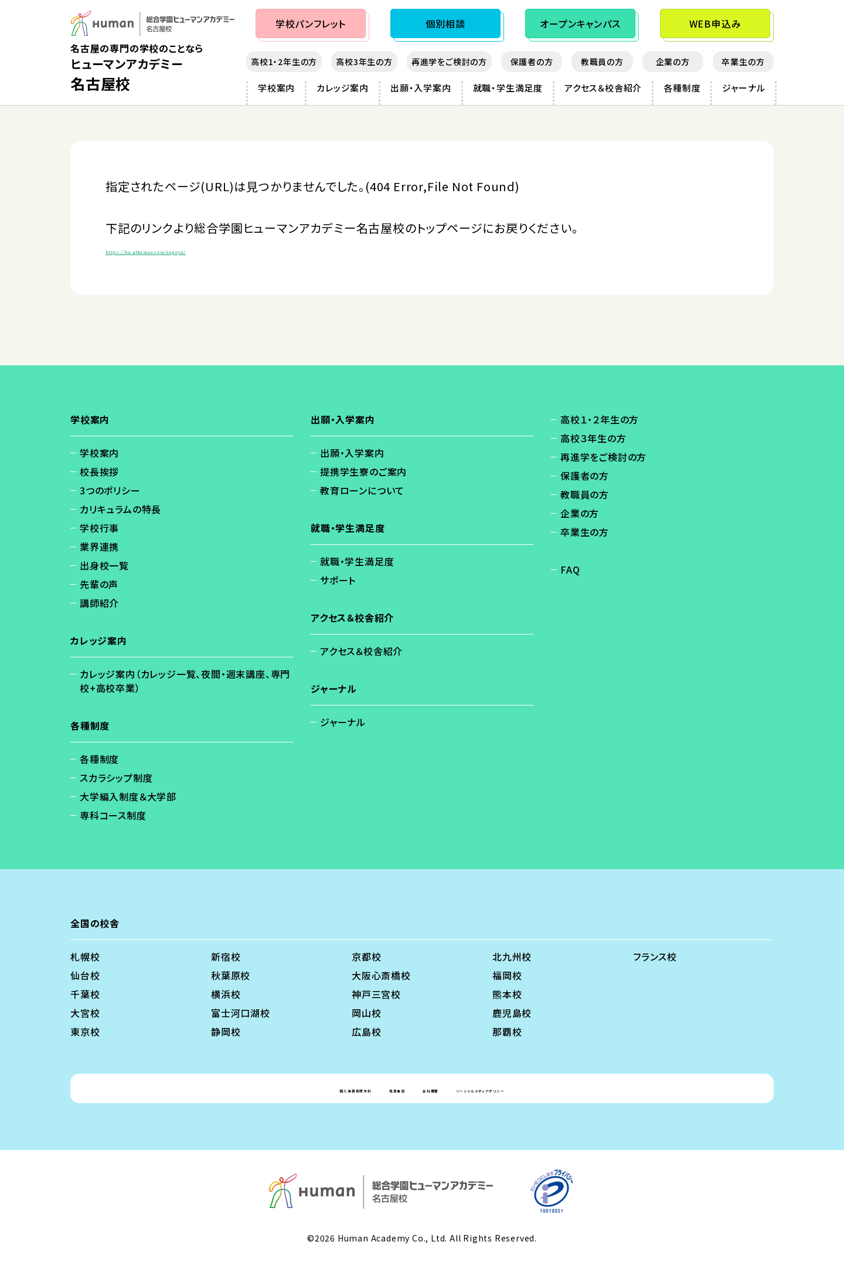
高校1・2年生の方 (284, 61)
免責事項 (375, 1088)
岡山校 (366, 1013)
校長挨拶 (99, 471)
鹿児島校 (512, 1013)
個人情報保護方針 (299, 1088)
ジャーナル (743, 88)
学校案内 (276, 88)
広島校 (366, 1031)
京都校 (366, 956)
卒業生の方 (743, 61)
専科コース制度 (113, 815)
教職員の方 (602, 61)
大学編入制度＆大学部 (128, 796)
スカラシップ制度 (116, 778)
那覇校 (507, 1031)
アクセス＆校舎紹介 (603, 88)
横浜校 (225, 994)
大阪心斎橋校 (381, 975)
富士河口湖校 (240, 1013)
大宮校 (85, 1013)
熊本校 (507, 994)
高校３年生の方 (593, 438)
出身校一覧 (104, 565)
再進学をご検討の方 (449, 61)
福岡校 (507, 975)
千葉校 (85, 994)
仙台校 (85, 975)
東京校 (85, 1031)
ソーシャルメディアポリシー (527, 1088)
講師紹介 (99, 603)
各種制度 (681, 88)
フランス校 (655, 956)
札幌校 (85, 956)
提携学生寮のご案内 (363, 471)
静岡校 (225, 1031)
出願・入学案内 (420, 88)
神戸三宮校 (376, 994)
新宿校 (225, 956)
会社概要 (432, 1088)
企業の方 (673, 61)
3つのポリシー (110, 490)
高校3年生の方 (364, 61)
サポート (338, 580)
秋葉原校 (230, 975)
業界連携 (99, 547)
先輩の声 (99, 584)
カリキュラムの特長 (120, 509)
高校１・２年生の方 (599, 419)
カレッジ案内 (342, 88)
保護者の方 (532, 61)
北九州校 (512, 956)
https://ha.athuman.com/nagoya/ (204, 248)
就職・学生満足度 (508, 88)
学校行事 (99, 528)
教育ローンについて (362, 490)
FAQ (570, 569)
